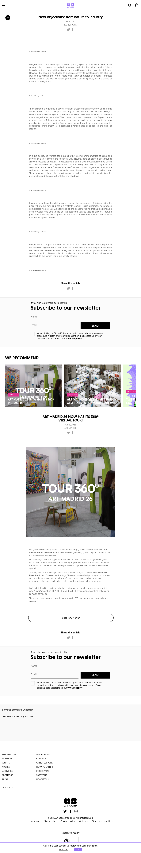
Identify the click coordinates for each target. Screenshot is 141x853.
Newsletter (42, 779)
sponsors (7, 775)
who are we (43, 754)
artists (6, 763)
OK (78, 849)
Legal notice (33, 821)
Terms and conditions (103, 821)
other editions (44, 763)
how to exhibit (44, 767)
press (5, 779)
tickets (7, 787)
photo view (42, 771)
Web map (84, 821)
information (9, 754)
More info (63, 849)
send (96, 326)
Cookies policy (67, 821)
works (6, 767)
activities (7, 771)
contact (41, 758)
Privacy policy (49, 821)
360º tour (41, 775)
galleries (7, 758)
